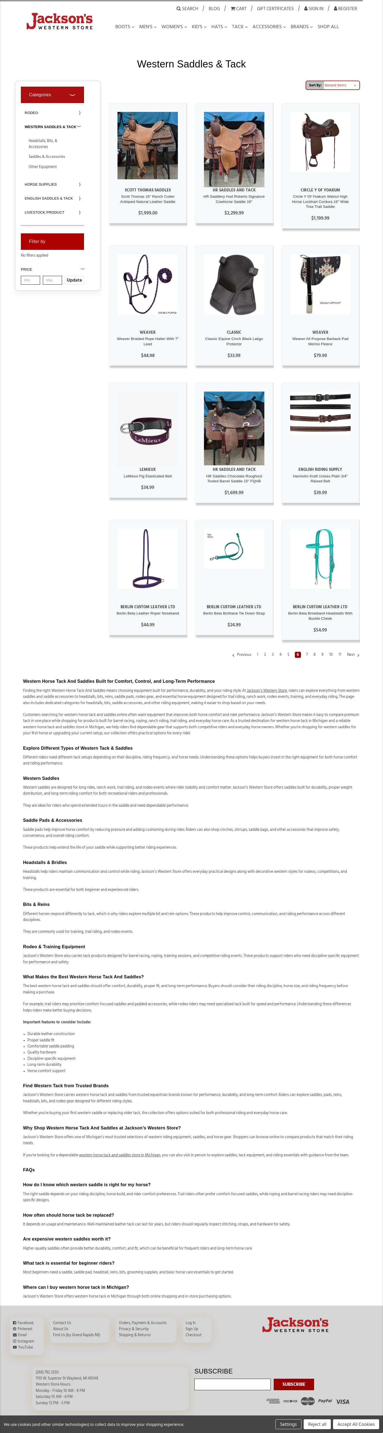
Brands (300, 26)
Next (353, 655)
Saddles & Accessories (47, 157)
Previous (241, 655)
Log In (191, 1323)
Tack (238, 26)
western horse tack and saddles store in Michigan (119, 1155)
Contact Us (62, 1323)
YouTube (25, 1347)
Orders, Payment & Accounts (143, 1323)
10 (331, 655)
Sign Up (192, 1329)
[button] (52, 275)
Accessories (267, 26)
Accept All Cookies (356, 1424)
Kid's (197, 26)
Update (74, 280)
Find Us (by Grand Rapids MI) (76, 1335)
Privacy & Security (134, 1329)
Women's (172, 26)
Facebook (26, 1323)
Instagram (26, 1341)
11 (340, 655)
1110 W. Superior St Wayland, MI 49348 (67, 1378)
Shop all (328, 26)
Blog (214, 8)
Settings (288, 1424)
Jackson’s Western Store (267, 691)
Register (345, 8)
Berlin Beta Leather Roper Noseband (148, 613)
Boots (122, 26)
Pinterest (25, 1329)
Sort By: (315, 85)
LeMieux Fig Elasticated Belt (148, 476)
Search (187, 8)
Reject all (317, 1424)
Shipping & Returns (135, 1335)
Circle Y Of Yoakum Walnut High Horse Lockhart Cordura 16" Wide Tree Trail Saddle (320, 201)
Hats (217, 26)
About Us (60, 1329)
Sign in (313, 8)
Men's (145, 26)
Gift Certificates (275, 8)
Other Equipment (43, 167)
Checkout (194, 1335)
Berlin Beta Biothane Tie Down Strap (234, 613)
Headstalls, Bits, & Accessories (43, 144)
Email (22, 1335)
